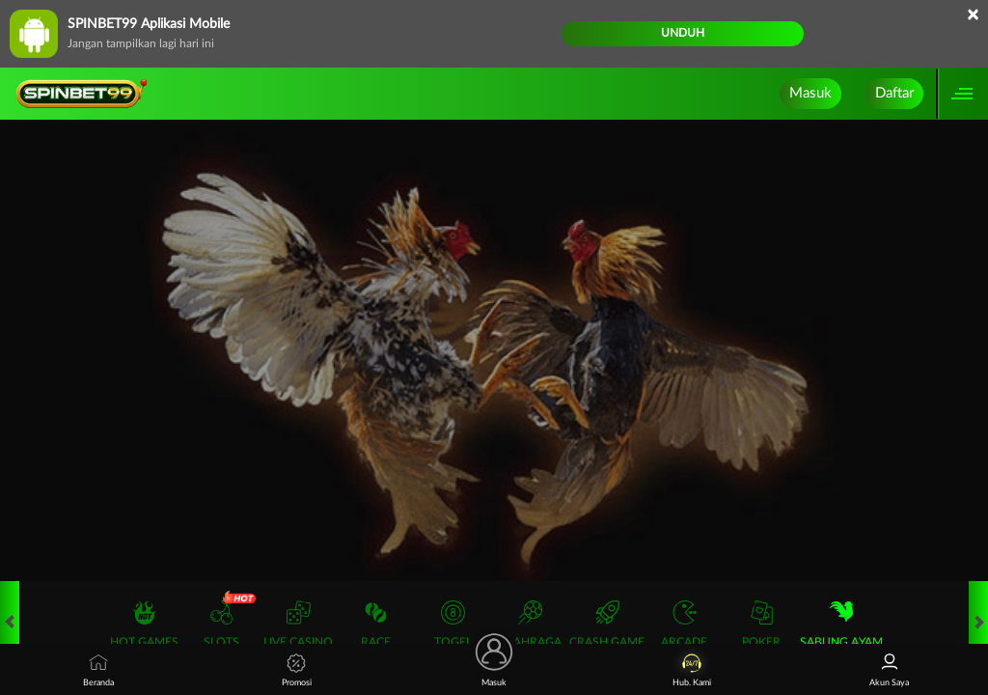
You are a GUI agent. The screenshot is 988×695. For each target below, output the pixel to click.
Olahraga (530, 624)
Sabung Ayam (841, 624)
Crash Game (607, 624)
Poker (761, 624)
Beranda (98, 670)
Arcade (684, 624)
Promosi (297, 670)
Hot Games (144, 624)
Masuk (810, 93)
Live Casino (298, 624)
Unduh (682, 33)
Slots (221, 624)
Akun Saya (889, 670)
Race (376, 624)
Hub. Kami (691, 670)
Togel (453, 624)
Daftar (894, 93)
